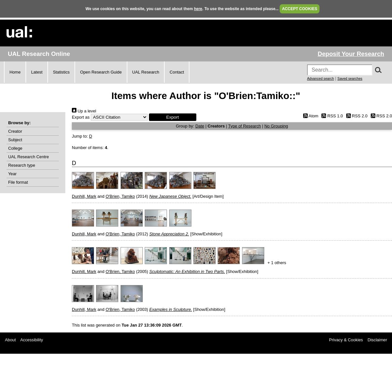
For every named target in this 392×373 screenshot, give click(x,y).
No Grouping (276, 126)
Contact (177, 72)
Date (199, 126)
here (198, 9)
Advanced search (320, 78)
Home (15, 72)
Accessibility (31, 339)
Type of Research (244, 126)
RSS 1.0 (331, 115)
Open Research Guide (101, 72)
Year (12, 173)
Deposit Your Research (351, 53)
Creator (15, 131)
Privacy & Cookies (346, 339)
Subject (15, 139)
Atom (309, 115)
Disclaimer (377, 339)
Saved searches (349, 78)
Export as (81, 117)
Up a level (84, 111)
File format (18, 182)
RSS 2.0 (356, 115)
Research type (21, 165)
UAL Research (145, 72)
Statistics (61, 72)
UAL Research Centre (28, 156)
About (10, 339)
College (15, 148)
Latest (36, 72)
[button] (172, 117)
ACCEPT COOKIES (299, 9)
